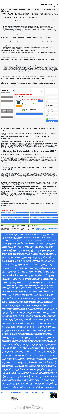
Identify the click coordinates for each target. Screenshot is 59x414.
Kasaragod (51, 260)
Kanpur (19, 260)
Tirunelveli (22, 281)
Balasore (4, 243)
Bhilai (49, 245)
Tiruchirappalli (16, 281)
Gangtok (36, 253)
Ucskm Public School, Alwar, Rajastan (35, 332)
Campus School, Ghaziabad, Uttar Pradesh (24, 343)
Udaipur (13, 282)
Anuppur (30, 242)
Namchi (17, 268)
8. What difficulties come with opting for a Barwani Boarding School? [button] (42, 217)
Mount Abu (11, 267)
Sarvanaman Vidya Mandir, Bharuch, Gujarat (16, 306)
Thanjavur (28, 279)
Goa (54, 234)
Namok (21, 268)
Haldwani (4, 256)
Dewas (27, 250)
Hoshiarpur (49, 256)
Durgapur (16, 252)
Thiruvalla (37, 279)
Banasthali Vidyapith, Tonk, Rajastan (31, 326)
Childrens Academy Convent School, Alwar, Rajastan (13, 327)
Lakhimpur (19, 264)
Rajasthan (33, 237)
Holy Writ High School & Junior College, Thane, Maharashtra (27, 323)
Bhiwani (10, 246)
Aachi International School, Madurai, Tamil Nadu (36, 334)
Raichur (7, 274)
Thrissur (3, 281)
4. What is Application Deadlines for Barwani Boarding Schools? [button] (11, 219)
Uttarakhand (12, 238)
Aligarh (48, 240)
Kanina (7, 260)
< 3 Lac (8, 101)
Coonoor (35, 249)
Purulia (51, 272)
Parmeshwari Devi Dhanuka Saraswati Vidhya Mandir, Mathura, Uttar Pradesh (33, 350)
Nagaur (44, 267)
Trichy (51, 281)
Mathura (36, 265)
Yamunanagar (50, 285)
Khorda (16, 261)
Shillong (32, 277)
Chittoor (14, 249)
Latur (24, 264)
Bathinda (54, 243)
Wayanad (8, 285)
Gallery (29, 114)
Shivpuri (47, 277)
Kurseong (8, 264)
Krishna (37, 263)
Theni (33, 279)
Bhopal (14, 246)
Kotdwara (22, 263)
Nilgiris (18, 270)
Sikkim (38, 237)
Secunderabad (12, 277)
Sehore (18, 277)
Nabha (37, 267)
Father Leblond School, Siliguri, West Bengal (45, 361)
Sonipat (34, 278)
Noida (22, 270)
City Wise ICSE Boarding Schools (14, 399)
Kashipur (4, 261)
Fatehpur (10, 253)
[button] (7, 106)
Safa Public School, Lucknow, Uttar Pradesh (11, 352)
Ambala (11, 242)
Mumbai (17, 267)
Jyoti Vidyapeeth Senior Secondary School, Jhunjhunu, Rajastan (39, 366)
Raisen (27, 274)
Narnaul (36, 268)
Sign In (57, 5)
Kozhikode (32, 263)
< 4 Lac (11, 101)
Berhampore (34, 245)
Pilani (28, 272)
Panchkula (23, 271)
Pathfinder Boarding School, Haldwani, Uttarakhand (20, 338)
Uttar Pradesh (5, 238)
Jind (29, 258)
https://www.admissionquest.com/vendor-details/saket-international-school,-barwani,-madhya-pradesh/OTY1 (47, 229)
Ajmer (35, 240)
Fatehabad (4, 253)
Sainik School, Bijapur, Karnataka (24, 311)
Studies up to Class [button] (4, 94)
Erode (36, 252)
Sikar (54, 277)
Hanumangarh (15, 256)
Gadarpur (18, 253)
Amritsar (15, 242)
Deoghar (23, 250)
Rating (40, 91)
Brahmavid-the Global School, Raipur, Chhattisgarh (28, 364)
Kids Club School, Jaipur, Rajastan (34, 290)
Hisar (40, 256)
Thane (24, 279)
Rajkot (37, 274)
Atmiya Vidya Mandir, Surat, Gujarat (13, 297)
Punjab (29, 237)
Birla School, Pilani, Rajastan (46, 326)
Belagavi (7, 245)
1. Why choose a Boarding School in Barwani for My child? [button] (10, 212)
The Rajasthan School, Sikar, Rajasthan (10, 358)
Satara (3, 277)
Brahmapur (51, 246)
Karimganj (29, 260)
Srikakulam (51, 278)
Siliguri (3, 278)
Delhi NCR (50, 234)
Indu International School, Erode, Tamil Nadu (18, 359)
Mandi (17, 265)
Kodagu (33, 261)
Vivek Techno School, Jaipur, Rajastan (22, 333)
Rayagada (8, 275)
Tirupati (27, 281)
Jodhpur (33, 258)
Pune (35, 272)
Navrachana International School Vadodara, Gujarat (29, 304)
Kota (18, 263)
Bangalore (16, 243)
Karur (47, 260)
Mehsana (48, 265)
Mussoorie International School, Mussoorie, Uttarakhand (28, 293)
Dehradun (15, 250)
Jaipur (29, 257)
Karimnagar (35, 260)
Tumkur (9, 282)
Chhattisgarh (44, 234)
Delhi (19, 250)
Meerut (44, 265)
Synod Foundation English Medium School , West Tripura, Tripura (20, 357)
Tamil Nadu (42, 237)
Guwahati (46, 254)
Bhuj (25, 246)
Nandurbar (31, 268)
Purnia (47, 272)
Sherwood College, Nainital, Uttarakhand (32, 341)
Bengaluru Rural (27, 245)
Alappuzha (39, 240)
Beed (3, 245)
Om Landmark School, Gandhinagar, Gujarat (32, 305)
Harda (20, 256)
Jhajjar (9, 258)
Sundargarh (4, 279)
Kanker (11, 260)
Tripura (53, 237)
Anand (19, 242)
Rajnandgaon (43, 274)
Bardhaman (32, 243)
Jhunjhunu (25, 258)
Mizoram (21, 237)
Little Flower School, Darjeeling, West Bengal (15, 300)
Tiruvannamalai (42, 281)
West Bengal (18, 238)
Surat (13, 279)
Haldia (54, 254)
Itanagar (20, 257)
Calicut (14, 247)
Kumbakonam (54, 263)
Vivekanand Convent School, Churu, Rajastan (41, 333)
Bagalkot (44, 242)
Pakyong (46, 270)
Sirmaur (7, 278)
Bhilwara (53, 245)
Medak (40, 265)
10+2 (11, 96)
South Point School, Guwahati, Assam (20, 291)
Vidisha (15, 284)
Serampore (23, 277)
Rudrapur (21, 275)
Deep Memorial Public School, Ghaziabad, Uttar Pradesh (38, 344)
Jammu (55, 257)
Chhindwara (41, 247)
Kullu (46, 263)
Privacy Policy (2, 395)
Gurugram (40, 254)
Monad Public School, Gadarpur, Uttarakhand (32, 336)
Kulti (49, 263)
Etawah (40, 252)
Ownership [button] (3, 114)
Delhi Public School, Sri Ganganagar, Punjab (20, 372)
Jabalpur (25, 257)
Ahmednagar (26, 240)
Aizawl (31, 240)
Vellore (11, 284)
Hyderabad (4, 257)
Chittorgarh (19, 249)
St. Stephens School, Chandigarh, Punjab (11, 373)
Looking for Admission (49, 105)
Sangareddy (48, 275)
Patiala (17, 272)
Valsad (3, 284)
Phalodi (24, 272)
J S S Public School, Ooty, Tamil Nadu (36, 359)
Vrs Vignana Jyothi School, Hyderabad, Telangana (18, 384)
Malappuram (5, 265)
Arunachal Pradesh (29, 234)
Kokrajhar (44, 261)
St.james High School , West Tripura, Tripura (21, 355)
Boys (6, 92)
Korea (15, 263)
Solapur (30, 278)
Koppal (7, 263)
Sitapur (17, 278)
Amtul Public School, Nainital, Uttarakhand (43, 294)
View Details (39, 114)
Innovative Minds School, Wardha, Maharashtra (23, 325)
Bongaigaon (41, 246)
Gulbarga (28, 254)
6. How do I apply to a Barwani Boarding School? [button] (38, 212)
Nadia (40, 267)
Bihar (39, 234)
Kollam (3, 263)
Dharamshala (38, 250)
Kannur (15, 260)
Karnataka (38, 235)
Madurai (37, 264)
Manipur (10, 237)
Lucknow (28, 264)
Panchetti (12, 271)
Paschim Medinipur (49, 271)
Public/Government (9, 116)
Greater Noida (16, 254)
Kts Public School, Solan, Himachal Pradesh (35, 298)
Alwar (7, 242)
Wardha (3, 285)
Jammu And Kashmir (24, 235)
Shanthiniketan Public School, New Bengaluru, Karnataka (31, 315)
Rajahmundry (32, 274)
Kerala (42, 235)
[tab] (7, 90)
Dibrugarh (4, 252)
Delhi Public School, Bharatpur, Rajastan (35, 327)
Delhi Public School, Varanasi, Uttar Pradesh (47, 345)
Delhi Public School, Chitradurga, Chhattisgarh (33, 368)
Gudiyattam (22, 254)
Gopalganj (4, 254)
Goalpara (51, 253)
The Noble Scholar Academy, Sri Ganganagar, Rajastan (14, 332)
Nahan (52, 267)
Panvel (32, 271)
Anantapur (24, 242)
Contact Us (51, 121)
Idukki (9, 257)
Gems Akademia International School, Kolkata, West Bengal (15, 362)
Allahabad (53, 240)
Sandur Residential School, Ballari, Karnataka (42, 311)
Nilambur (14, 270)
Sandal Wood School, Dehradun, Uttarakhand (18, 340)
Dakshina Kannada (46, 249)
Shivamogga (42, 277)
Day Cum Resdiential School (4, 111)
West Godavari (14, 285)
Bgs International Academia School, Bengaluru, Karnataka (25, 309)
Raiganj (15, 274)
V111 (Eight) (3, 96)
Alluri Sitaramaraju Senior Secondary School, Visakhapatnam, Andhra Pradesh (24, 302)
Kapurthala (24, 260)
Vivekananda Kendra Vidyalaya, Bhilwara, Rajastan (13, 334)
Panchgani (17, 271)
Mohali (3, 267)
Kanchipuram (53, 258)
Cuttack (39, 249)
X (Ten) (8, 96)
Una (34, 282)
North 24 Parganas (28, 270)
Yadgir (36, 285)
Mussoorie (28, 267)
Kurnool (3, 264)
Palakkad (51, 270)
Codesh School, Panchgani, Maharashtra (47, 319)
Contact (34, 114)
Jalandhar (37, 257)
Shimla (36, 277)
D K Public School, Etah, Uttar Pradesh (42, 343)
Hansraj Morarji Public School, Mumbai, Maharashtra (34, 322)
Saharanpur (32, 275)
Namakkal (13, 268)
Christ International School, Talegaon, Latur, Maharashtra (24, 319)
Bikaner (31, 246)
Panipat (28, 271)
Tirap (11, 281)
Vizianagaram (40, 284)
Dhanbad (31, 250)
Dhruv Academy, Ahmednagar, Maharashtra (40, 320)
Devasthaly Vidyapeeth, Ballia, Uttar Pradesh (12, 347)
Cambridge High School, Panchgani (32, 318)
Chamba (19, 247)
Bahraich (49, 242)
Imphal (12, 257)
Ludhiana (32, 264)
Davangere (9, 250)
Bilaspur (36, 246)
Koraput (11, 263)
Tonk (48, 281)
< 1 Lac (2, 101)
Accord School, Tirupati (32, 301)
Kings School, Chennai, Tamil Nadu (27, 361)
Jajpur (33, 257)
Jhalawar (14, 258)
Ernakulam (31, 252)
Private (3, 116)
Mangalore (26, 265)
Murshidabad (23, 267)
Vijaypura (26, 284)
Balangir (53, 242)
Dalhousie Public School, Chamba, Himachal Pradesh (34, 297)
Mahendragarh (43, 264)
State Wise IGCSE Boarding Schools (14, 400)
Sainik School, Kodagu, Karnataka (9, 311)
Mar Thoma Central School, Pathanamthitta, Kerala (25, 376)
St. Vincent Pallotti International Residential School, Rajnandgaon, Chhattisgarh (33, 369)
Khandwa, (11, 261)
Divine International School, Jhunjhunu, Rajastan (23, 329)
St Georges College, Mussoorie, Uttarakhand (23, 294)
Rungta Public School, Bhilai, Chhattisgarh (24, 365)
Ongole (39, 270)
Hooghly (44, 256)
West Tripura (22, 285)
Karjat (40, 260)
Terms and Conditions (3, 396)
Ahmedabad (20, 240)
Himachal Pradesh (15, 235)
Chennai (35, 247)
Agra (15, 240)
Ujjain (31, 282)
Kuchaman (42, 263)
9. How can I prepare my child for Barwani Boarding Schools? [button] (40, 219)
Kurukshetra (13, 264)
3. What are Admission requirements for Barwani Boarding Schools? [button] (12, 217)
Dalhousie (53, 249)
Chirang (10, 249)
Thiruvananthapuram (45, 279)
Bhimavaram (5, 246)
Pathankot (12, 272)
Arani (33, 242)
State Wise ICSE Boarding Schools (14, 398)
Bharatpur (40, 245)
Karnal (43, 260)
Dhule (53, 250)
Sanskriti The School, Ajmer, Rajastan (17, 290)
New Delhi (9, 270)
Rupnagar (26, 275)
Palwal (7, 271)
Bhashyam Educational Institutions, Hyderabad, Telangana (41, 382)
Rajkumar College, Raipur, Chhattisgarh (35, 295)
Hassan (33, 256)
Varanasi (8, 284)
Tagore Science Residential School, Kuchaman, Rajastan (43, 330)
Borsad (46, 246)
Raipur (23, 274)
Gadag (14, 253)
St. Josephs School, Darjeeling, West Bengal (38, 362)
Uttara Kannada (46, 282)
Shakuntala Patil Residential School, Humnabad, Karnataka (39, 313)
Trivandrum (4, 282)
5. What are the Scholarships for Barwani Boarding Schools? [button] (10, 222)
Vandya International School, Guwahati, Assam (43, 387)
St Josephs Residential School (32, 300)
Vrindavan (47, 284)
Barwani (46, 243)
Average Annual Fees (49, 109)
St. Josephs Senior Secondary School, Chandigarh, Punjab (43, 372)
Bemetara (20, 245)
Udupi (27, 282)
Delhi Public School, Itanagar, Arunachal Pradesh (46, 357)
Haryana (8, 235)
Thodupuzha (53, 279)
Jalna (46, 257)
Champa (24, 247)
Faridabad (49, 252)
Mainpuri (49, 264)
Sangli (52, 275)
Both (9, 92)
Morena (7, 267)
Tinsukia (7, 281)
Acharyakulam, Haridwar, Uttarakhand (15, 366)
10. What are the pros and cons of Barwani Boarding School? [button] (40, 222)
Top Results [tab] (22, 91)
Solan (26, 278)
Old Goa (35, 270)
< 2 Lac (5, 101)
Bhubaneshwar (20, 246)
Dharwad (44, 250)
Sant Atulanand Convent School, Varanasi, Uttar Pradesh (35, 352)
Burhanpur (10, 247)
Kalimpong (47, 258)
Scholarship (24, 114)
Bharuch (45, 245)
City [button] (2, 103)
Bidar (28, 246)
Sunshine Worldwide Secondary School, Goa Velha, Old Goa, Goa (27, 354)
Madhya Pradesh (49, 235)
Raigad (11, 274)
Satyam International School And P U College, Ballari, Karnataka (40, 312)
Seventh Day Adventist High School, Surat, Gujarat (38, 306)
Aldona (44, 240)
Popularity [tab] (29, 91)
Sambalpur (41, 275)
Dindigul (9, 252)
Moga (52, 265)
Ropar (16, 275)
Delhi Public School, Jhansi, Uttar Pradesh (27, 345)
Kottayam (27, 263)
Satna (6, 277)
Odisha (25, 237)
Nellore (50, 268)
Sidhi (51, 277)
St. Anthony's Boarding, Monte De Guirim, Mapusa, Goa (17, 386)
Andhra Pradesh (20, 234)
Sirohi (10, 278)
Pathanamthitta (5, 272)
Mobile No (47, 101)
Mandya (21, 265)
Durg (12, 252)
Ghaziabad (45, 253)
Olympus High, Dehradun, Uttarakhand (27, 337)
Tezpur (20, 279)
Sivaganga (21, 278)
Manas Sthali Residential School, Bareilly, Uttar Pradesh (32, 348)
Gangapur (31, 253)
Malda (9, 265)
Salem (36, 275)
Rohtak (12, 275)
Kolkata (53, 261)
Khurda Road (25, 261)
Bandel (11, 243)
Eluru (27, 252)
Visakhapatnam (33, 284)
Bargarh (41, 243)
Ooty (43, 270)
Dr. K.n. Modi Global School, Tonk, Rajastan (43, 329)
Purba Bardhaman (41, 272)
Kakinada (42, 258)
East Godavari (22, 252)
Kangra (3, 260)
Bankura (21, 243)
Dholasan (49, 250)
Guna (32, 254)
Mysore (33, 267)
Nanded (26, 268)
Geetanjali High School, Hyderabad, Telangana (38, 380)
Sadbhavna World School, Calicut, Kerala (47, 376)
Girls (3, 92)
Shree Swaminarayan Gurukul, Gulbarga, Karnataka (24, 375)
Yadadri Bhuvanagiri (30, 285)
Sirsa (14, 278)
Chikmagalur (5, 249)
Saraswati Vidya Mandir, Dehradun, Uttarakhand (41, 340)
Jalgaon (43, 257)
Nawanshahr (45, 268)
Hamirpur (9, 256)
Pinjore (31, 272)
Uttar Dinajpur (38, 282)
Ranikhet (53, 274)
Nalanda (8, 268)
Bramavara (4, 247)
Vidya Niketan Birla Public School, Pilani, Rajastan (31, 358)
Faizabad (44, 252)
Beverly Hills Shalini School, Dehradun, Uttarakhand (26, 287)
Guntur (36, 254)
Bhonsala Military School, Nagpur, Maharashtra (12, 318)
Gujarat (3, 235)
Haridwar (29, 256)
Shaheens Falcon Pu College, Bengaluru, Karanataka (13, 313)
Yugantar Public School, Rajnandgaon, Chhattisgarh (13, 295)
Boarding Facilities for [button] (4, 90)
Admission (19, 114)
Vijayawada (21, 284)
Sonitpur (38, 278)
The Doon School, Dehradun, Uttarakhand (39, 291)
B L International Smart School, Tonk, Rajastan (12, 326)
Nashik (40, 268)
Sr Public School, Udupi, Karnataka (47, 309)
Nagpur (49, 267)
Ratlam (3, 275)
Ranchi (48, 274)
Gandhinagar (25, 253)
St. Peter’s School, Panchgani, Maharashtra (43, 379)
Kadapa (37, 258)
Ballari (7, 243)
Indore (16, 257)
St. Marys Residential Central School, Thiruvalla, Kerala (14, 377)
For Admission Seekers (34, 395)
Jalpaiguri (50, 257)
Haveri (37, 256)
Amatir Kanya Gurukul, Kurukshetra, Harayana (32, 308)
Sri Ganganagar (45, 278)
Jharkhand (32, 235)
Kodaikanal (38, 261)
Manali (13, 265)
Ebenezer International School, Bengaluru (17, 301)
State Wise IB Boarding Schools (14, 396)
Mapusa (31, 265)
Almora (3, 242)
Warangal (52, 284)
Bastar (49, 243)
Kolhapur (49, 261)
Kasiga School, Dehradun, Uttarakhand (38, 288)
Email (46, 97)
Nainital (3, 268)
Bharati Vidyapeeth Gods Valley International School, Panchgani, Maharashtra (37, 316)
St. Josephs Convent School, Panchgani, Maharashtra (20, 379)
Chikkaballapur (47, 247)
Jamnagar (4, 258)
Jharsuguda (19, 258)
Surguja (16, 279)
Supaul (9, 279)
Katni (7, 261)
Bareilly (37, 243)
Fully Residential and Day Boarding (9, 111)
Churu (24, 249)
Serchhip (28, 277)
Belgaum (11, 245)
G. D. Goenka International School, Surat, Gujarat (21, 387)
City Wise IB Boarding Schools (14, 397)
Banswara (26, 243)
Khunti (20, 261)
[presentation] (21, 91)
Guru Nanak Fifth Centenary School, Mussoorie (18, 288)
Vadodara (53, 282)
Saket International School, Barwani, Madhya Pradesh (32, 100)
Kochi (30, 261)
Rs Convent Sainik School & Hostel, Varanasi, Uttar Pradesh (44, 351)
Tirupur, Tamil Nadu (34, 281)
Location (47, 113)
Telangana (48, 237)
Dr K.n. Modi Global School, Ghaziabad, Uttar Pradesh (35, 347)
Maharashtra (5, 237)
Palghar (3, 271)
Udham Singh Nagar (21, 282)
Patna (20, 272)
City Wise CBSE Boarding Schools (14, 395)
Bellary (15, 245)
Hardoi (24, 256)
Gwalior (50, 254)
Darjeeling (4, 250)
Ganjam (40, 253)
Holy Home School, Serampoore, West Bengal (31, 373)
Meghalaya (15, 237)
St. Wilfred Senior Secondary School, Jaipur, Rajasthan (33, 370)
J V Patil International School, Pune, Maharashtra (46, 325)
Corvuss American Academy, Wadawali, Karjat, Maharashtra (15, 320)
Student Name (48, 93)
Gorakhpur (9, 254)
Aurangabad (38, 242)
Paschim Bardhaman (39, 271)
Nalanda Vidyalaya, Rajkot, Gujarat (14, 305)
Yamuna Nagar (42, 285)
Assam (35, 234)
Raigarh (19, 274)
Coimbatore (29, 249)
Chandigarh (30, 247)
